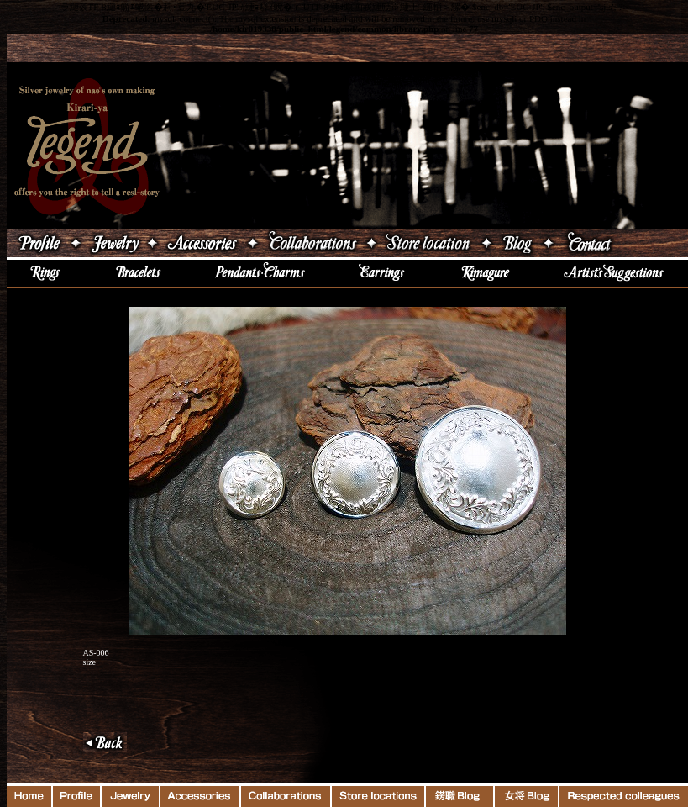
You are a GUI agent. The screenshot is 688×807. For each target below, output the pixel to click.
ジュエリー (114, 243)
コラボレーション (311, 243)
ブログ (517, 243)
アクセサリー (202, 243)
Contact (623, 243)
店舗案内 (429, 243)
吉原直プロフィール (37, 243)
